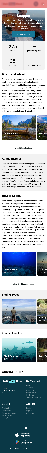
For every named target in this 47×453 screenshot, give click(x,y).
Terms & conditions (33, 397)
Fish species (6, 411)
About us (29, 388)
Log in (28, 408)
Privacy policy (31, 393)
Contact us (30, 390)
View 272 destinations (23, 148)
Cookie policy (31, 395)
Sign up (29, 411)
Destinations (6, 408)
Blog (28, 385)
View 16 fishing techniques (23, 284)
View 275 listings (23, 34)
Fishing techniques (9, 413)
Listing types (6, 418)
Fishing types (7, 415)
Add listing (30, 413)
